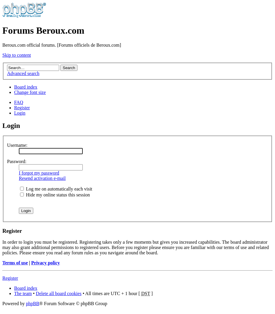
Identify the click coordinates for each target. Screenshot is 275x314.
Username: (17, 145)
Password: (16, 161)
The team (23, 293)
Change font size (30, 92)
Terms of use (15, 262)
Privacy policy (45, 262)
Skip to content (16, 55)
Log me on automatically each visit (56, 188)
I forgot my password (39, 172)
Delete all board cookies (59, 293)
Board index (25, 87)
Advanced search (23, 73)
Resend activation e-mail (42, 178)
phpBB (32, 303)
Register (22, 107)
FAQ (18, 102)
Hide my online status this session (55, 194)
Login (19, 112)
